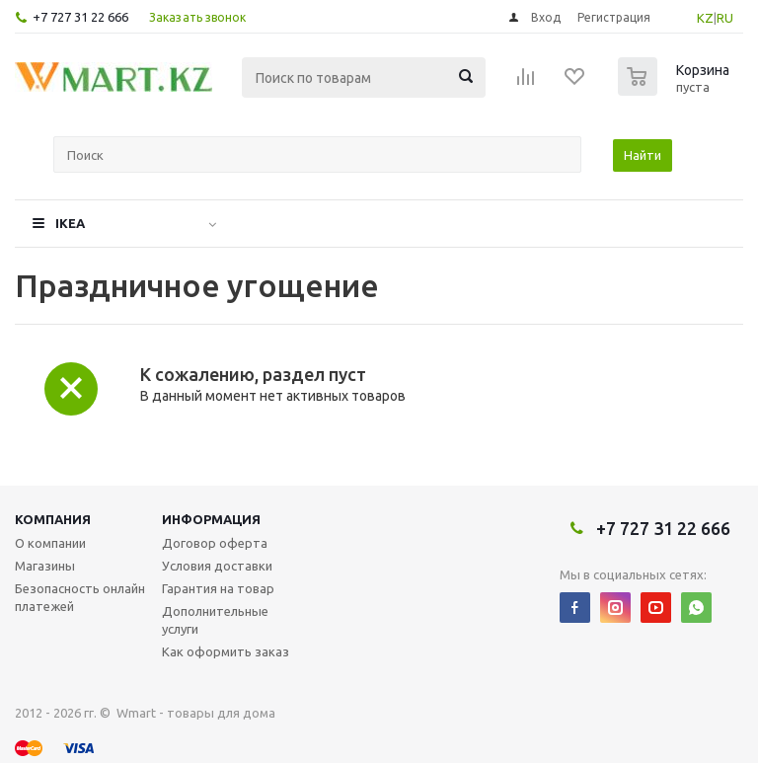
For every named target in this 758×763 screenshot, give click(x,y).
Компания (53, 519)
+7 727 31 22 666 (80, 17)
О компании (50, 543)
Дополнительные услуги (215, 620)
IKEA (70, 223)
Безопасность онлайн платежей (80, 597)
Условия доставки (217, 565)
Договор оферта (214, 543)
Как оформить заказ (225, 651)
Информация (211, 519)
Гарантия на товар (218, 588)
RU (725, 18)
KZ (705, 18)
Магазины (45, 565)
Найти (642, 155)
